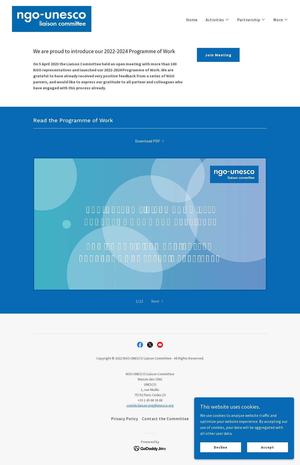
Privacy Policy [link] (124, 418)
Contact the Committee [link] (165, 418)
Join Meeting (218, 54)
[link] (51, 18)
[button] (217, 20)
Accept (267, 447)
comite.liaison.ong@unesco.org (150, 405)
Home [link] (192, 19)
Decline (220, 447)
